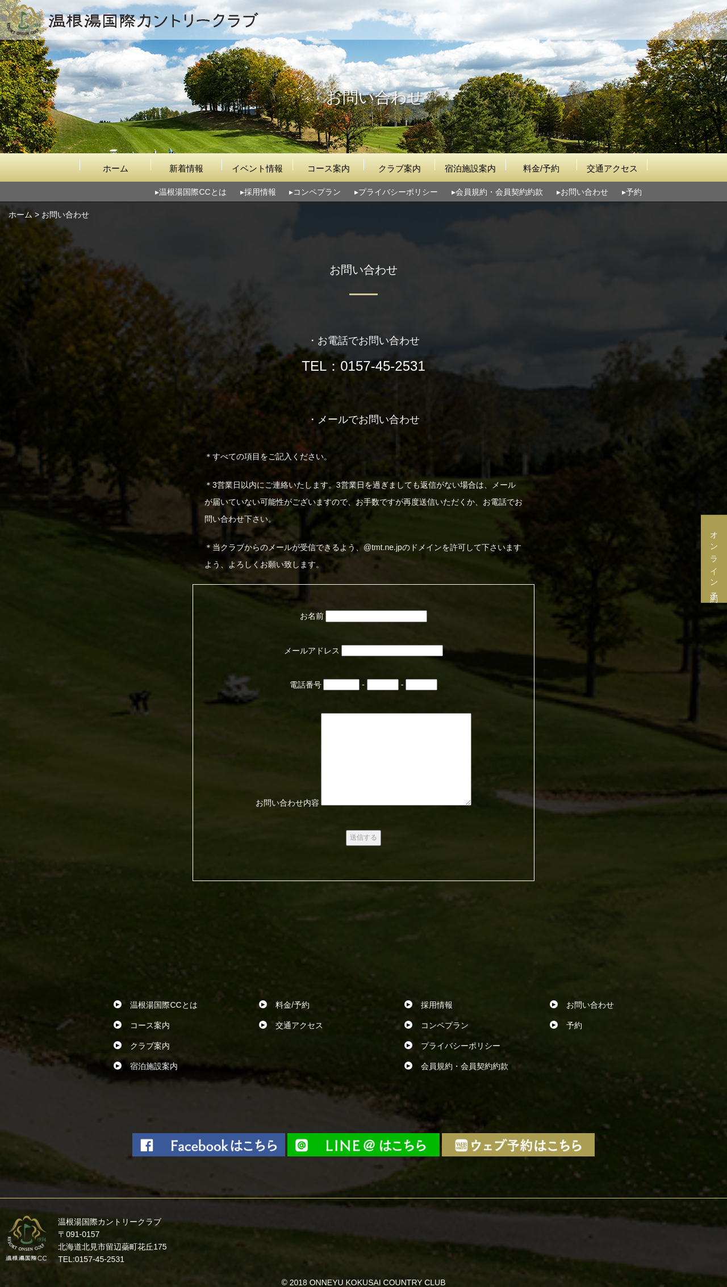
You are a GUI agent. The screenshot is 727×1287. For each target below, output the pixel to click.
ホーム (115, 168)
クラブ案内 (399, 168)
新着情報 (186, 168)
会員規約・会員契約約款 (499, 191)
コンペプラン (317, 191)
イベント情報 (257, 168)
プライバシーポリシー (398, 191)
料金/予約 (541, 168)
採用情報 (260, 191)
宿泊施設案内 (470, 168)
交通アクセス (612, 168)
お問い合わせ (584, 191)
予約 (634, 191)
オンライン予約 (713, 559)
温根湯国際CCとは (192, 191)
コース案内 (328, 168)
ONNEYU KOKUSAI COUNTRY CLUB (378, 1282)
